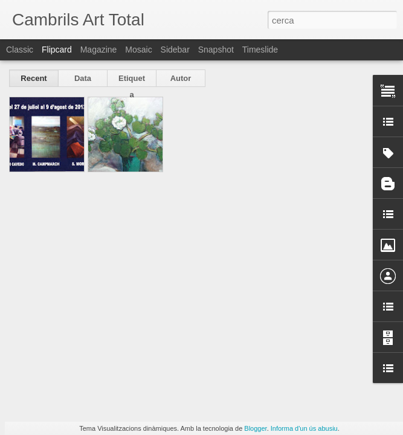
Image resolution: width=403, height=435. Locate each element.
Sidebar (175, 49)
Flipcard (57, 49)
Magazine (98, 49)
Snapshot (216, 49)
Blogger (255, 428)
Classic (19, 49)
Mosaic (138, 49)
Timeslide (260, 49)
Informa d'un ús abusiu (304, 428)
